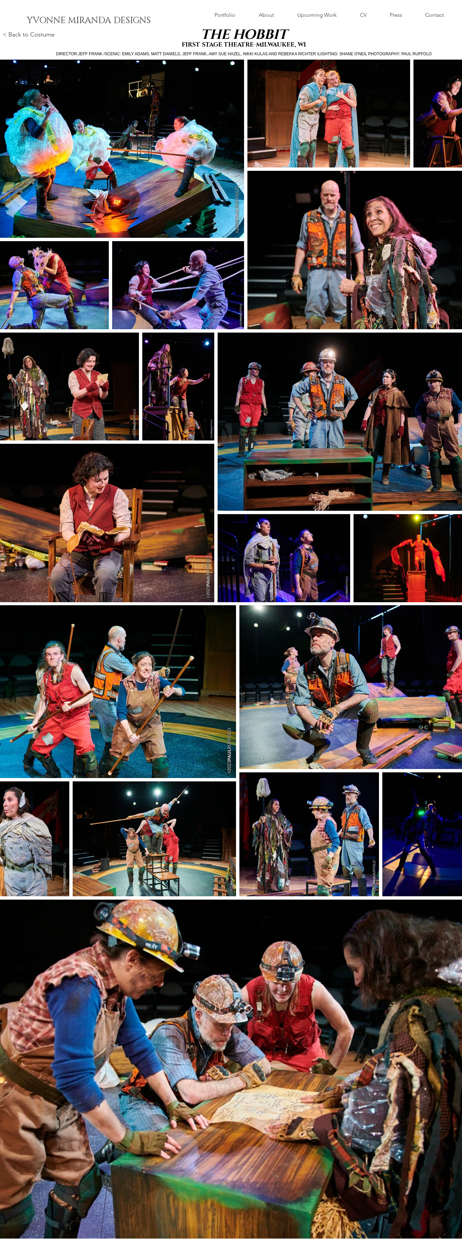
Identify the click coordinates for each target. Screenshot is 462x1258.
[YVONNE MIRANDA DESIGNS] (89, 20)
